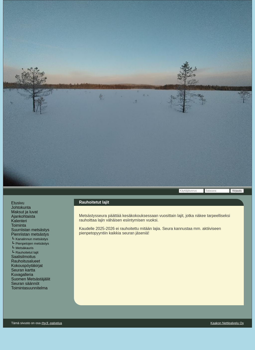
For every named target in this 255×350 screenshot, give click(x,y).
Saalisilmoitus (23, 257)
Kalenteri (19, 221)
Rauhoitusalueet (25, 261)
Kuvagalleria (22, 274)
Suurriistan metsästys (30, 230)
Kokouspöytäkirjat (27, 265)
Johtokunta (21, 207)
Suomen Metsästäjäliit (30, 279)
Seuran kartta (23, 270)
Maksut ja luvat (24, 212)
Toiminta (18, 225)
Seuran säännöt (25, 283)
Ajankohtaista (23, 216)
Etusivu (17, 203)
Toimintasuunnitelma (29, 288)
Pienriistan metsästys (30, 234)
